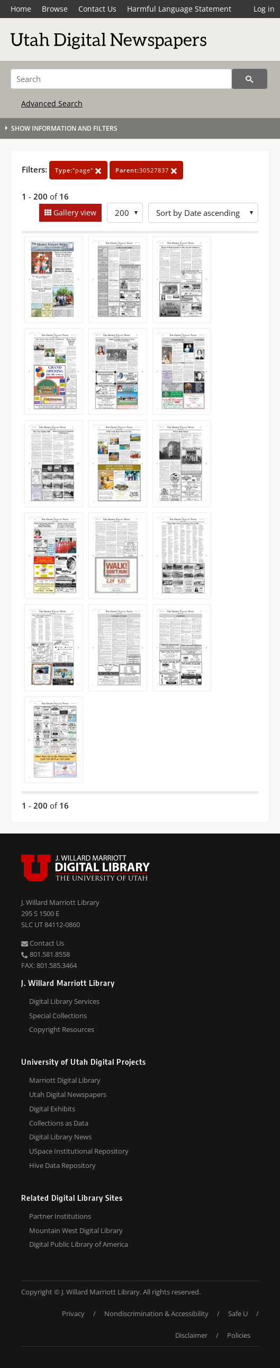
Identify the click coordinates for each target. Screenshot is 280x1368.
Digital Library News (60, 1136)
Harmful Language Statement (179, 9)
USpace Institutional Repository (79, 1151)
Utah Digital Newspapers (67, 1094)
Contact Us (97, 9)
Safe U (238, 1313)
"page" (78, 170)
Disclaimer (191, 1335)
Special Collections (58, 1015)
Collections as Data (58, 1123)
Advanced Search (52, 103)
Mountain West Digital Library (76, 1230)
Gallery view (73, 212)
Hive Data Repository (62, 1165)
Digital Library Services (64, 1001)
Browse (55, 9)
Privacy (73, 1313)
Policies (238, 1335)
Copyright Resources (61, 1029)
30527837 (146, 170)
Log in (264, 9)
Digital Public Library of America (78, 1244)
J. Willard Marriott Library (60, 902)
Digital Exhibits (52, 1108)
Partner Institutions (60, 1216)
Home (21, 9)
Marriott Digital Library (65, 1080)
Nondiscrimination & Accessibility (156, 1313)
